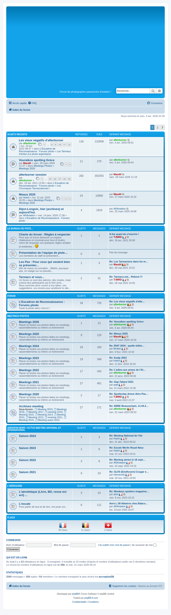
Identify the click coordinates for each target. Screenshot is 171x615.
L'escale (25, 503)
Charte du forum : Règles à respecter (45, 234)
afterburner (29, 143)
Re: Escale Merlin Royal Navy (126, 447)
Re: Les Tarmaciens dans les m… (128, 261)
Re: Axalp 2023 (118, 357)
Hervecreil (119, 474)
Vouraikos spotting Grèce (37, 160)
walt (116, 384)
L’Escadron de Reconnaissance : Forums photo (37, 150)
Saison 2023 (27, 448)
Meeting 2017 (35, 412)
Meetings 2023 (29, 358)
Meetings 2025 (27, 203)
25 (50, 178)
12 (69, 144)
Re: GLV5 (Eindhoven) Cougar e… (129, 471)
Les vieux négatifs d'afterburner (41, 140)
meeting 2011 (54, 417)
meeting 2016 (54, 412)
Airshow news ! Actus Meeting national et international (34, 429)
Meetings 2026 (27, 168)
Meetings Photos (43, 165)
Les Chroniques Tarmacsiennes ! (40, 187)
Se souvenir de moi (144, 545)
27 (60, 178)
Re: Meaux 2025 (118, 333)
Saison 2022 (27, 460)
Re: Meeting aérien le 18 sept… (127, 459)
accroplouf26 (106, 576)
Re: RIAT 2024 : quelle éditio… (127, 345)
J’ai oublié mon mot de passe (114, 545)
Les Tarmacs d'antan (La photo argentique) (45, 152)
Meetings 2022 (29, 370)
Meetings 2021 (29, 382)
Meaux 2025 (27, 194)
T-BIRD (118, 237)
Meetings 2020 (29, 394)
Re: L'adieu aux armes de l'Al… (127, 369)
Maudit (27, 163)
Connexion (13, 540)
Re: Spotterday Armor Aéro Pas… (128, 394)
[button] (162, 127)
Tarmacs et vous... (31, 277)
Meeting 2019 (44, 409)
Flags (11, 517)
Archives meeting (31, 406)
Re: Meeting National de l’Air (125, 435)
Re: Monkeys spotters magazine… (129, 491)
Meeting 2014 (44, 414)
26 (55, 178)
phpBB (75, 594)
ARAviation (29, 215)
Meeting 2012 (35, 417)
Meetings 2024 (29, 346)
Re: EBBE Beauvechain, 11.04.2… (129, 406)
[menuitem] (32, 103)
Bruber (117, 348)
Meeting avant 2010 (47, 420)
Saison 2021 (27, 472)
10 (60, 144)
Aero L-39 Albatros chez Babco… (128, 503)
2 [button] (157, 127)
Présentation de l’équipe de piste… (43, 252)
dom (116, 494)
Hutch (26, 197)
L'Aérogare (14, 486)
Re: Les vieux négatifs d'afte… (127, 301)
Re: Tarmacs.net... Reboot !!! (125, 276)
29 (69, 178)
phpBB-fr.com (91, 598)
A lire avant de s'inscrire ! (124, 234)
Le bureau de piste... (20, 228)
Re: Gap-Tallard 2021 (121, 381)
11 (64, 144)
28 (64, 178)
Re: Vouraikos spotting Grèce (126, 321)
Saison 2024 (27, 436)
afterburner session (32, 174)
